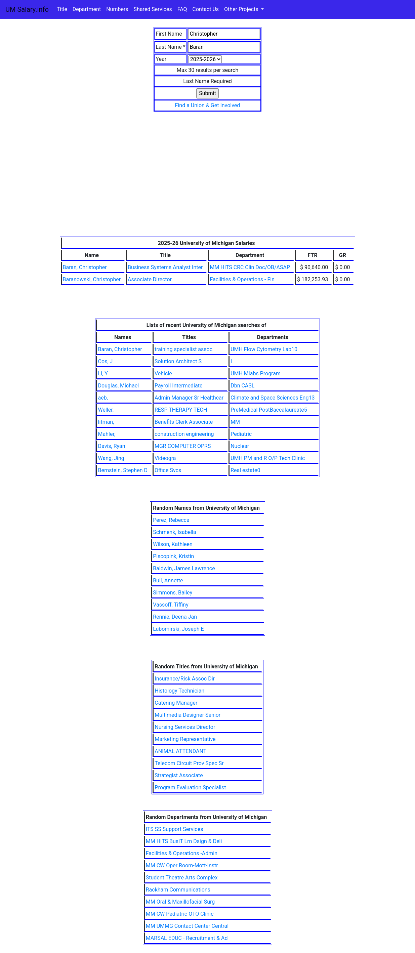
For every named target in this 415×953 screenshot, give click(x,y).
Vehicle (163, 373)
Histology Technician (179, 691)
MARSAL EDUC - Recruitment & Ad (187, 938)
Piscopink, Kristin (173, 556)
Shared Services (153, 9)
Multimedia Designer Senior (187, 715)
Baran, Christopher (85, 267)
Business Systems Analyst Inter (165, 267)
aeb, (103, 398)
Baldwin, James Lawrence (184, 568)
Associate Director (150, 279)
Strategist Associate (179, 775)
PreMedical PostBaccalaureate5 (269, 410)
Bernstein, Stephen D (123, 470)
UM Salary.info (27, 9)
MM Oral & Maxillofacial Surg (180, 902)
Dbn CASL (242, 385)
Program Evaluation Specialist (190, 787)
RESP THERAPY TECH (181, 410)
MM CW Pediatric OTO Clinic (180, 914)
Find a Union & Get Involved (207, 105)
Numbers (117, 9)
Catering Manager (176, 703)
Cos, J (105, 361)
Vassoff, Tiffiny (171, 605)
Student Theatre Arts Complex (182, 877)
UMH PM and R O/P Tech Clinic (268, 458)
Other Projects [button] (242, 9)
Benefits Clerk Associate (184, 422)
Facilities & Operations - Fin (242, 279)
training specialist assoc (183, 349)
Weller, (106, 410)
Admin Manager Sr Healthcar (189, 398)
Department (87, 9)
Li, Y (103, 373)
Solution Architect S (178, 361)
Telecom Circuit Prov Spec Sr (189, 763)
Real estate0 (245, 470)
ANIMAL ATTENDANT (180, 751)
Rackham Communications (178, 889)
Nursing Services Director (185, 727)
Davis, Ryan (111, 446)
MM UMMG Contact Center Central (187, 926)
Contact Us (206, 9)
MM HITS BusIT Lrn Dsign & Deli (184, 841)
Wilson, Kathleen (173, 544)
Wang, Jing (111, 458)
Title (62, 9)
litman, (106, 422)
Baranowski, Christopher (92, 279)
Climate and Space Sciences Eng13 (273, 398)
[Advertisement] (208, 186)
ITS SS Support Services (174, 829)
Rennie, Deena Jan (175, 617)
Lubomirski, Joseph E (178, 629)
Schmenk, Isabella (174, 532)
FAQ (182, 9)
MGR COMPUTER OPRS (183, 446)
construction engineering (184, 434)
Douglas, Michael (118, 385)
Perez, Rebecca (171, 520)
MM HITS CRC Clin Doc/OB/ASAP (250, 267)
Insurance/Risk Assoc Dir (185, 678)
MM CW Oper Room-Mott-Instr (182, 865)
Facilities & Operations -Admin (181, 853)
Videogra (165, 458)
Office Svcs (168, 470)
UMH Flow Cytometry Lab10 (264, 349)
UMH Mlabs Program (256, 373)
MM (235, 422)
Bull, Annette (168, 580)
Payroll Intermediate (178, 385)
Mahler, (106, 434)
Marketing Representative (185, 739)
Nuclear (240, 446)
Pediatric (241, 434)
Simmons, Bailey (172, 592)
